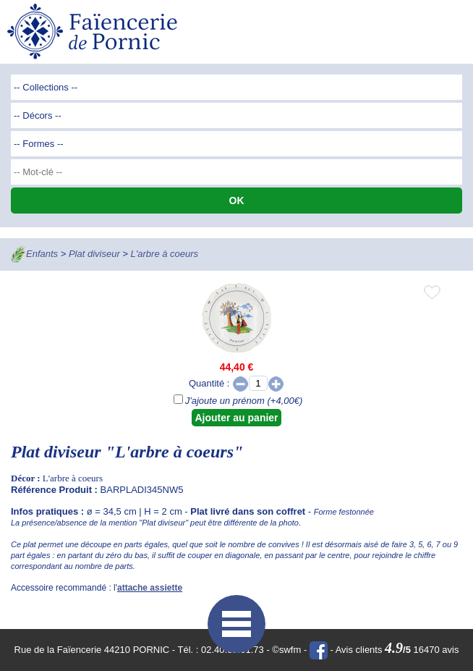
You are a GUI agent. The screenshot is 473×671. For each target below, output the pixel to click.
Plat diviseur (94, 253)
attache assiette (149, 588)
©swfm (286, 649)
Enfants (42, 253)
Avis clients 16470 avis (397, 649)
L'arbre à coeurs (165, 253)
